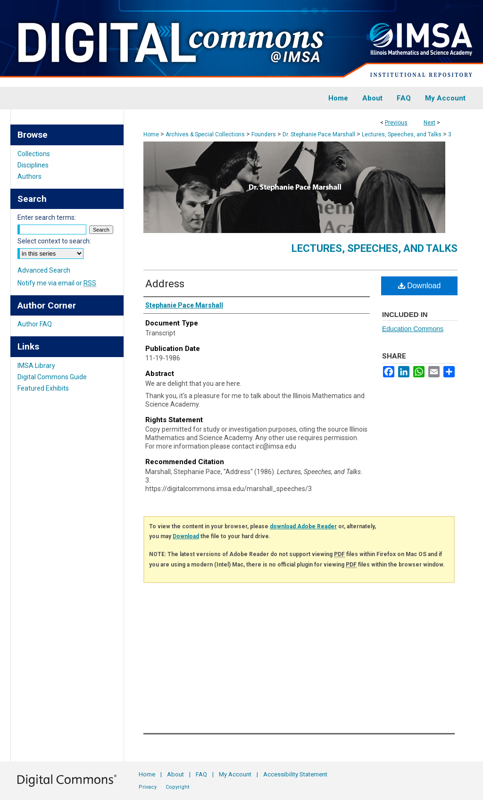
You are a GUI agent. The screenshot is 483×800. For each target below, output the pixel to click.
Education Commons (412, 329)
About (175, 774)
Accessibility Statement (295, 774)
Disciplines (33, 165)
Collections (33, 154)
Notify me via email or (56, 283)
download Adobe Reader (303, 526)
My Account (235, 774)
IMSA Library (36, 365)
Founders (263, 134)
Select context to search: (54, 241)
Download (419, 286)
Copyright (177, 787)
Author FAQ (34, 324)
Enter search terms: (46, 217)
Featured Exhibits (43, 388)
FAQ (201, 774)
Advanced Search (43, 270)
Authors (29, 176)
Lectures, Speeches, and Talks (401, 134)
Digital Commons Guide (52, 377)
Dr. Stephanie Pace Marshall (319, 134)
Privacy (148, 787)
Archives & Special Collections (205, 134)
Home (151, 134)
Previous (396, 122)
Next (429, 122)
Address (164, 284)
